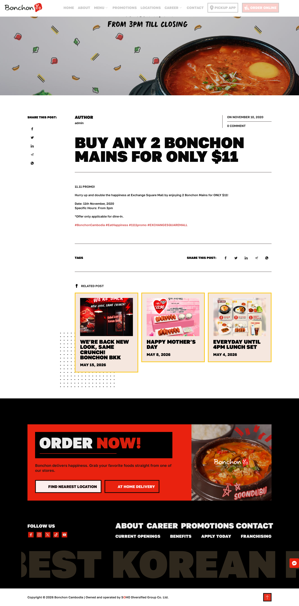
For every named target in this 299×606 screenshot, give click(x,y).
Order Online (260, 7)
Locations (151, 8)
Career (173, 8)
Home (68, 8)
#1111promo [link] (138, 225)
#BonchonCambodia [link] (90, 225)
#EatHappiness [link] (117, 225)
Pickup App (223, 7)
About (84, 8)
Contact (195, 8)
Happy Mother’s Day (171, 344)
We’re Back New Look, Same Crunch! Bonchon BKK (104, 349)
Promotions (125, 8)
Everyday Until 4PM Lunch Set (236, 344)
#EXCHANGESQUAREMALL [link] (167, 225)
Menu (101, 8)
